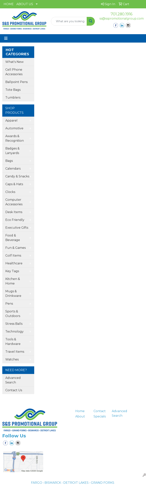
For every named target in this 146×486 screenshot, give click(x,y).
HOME (9, 4)
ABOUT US (24, 4)
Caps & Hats (14, 184)
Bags (9, 161)
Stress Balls (13, 324)
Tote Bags (13, 90)
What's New (14, 62)
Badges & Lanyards (12, 151)
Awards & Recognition (14, 138)
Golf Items (13, 255)
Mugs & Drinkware (13, 293)
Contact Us (13, 390)
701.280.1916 (122, 14)
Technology (14, 331)
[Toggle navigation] (6, 38)
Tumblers (12, 97)
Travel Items (14, 351)
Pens (9, 303)
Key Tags (12, 271)
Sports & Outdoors (12, 314)
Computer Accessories (13, 202)
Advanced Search (13, 380)
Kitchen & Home (12, 281)
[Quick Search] (69, 21)
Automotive (14, 128)
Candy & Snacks (17, 176)
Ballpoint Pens (16, 82)
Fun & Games (15, 248)
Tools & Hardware (13, 341)
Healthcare (13, 263)
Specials (100, 416)
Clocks (10, 192)
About (80, 416)
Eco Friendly (14, 220)
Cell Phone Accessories (13, 72)
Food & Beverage (12, 238)
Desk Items (13, 212)
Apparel (11, 120)
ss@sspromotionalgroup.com (121, 18)
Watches (12, 359)
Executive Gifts (16, 227)
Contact (100, 411)
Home (80, 411)
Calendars (13, 168)
